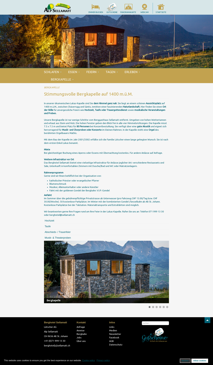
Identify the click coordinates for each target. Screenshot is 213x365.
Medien (113, 330)
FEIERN (92, 72)
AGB (111, 341)
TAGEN (112, 72)
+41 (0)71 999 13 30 (54, 340)
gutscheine (112, 12)
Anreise (80, 330)
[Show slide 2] (153, 307)
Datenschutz (115, 344)
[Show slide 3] (157, 307)
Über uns (81, 341)
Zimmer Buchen (95, 12)
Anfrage (81, 327)
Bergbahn (82, 334)
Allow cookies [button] (199, 361)
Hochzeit (49, 220)
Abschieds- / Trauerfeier (58, 232)
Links (111, 327)
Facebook (114, 337)
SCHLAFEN (52, 72)
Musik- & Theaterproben (58, 237)
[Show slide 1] (149, 307)
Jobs (79, 337)
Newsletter (115, 334)
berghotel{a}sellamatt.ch (57, 345)
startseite (161, 12)
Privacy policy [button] (103, 360)
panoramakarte (128, 12)
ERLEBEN (132, 72)
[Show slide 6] (167, 307)
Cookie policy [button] (88, 360)
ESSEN (74, 72)
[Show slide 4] (160, 307)
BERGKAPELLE (62, 79)
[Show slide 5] (164, 307)
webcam (144, 12)
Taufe (48, 226)
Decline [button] (185, 361)
